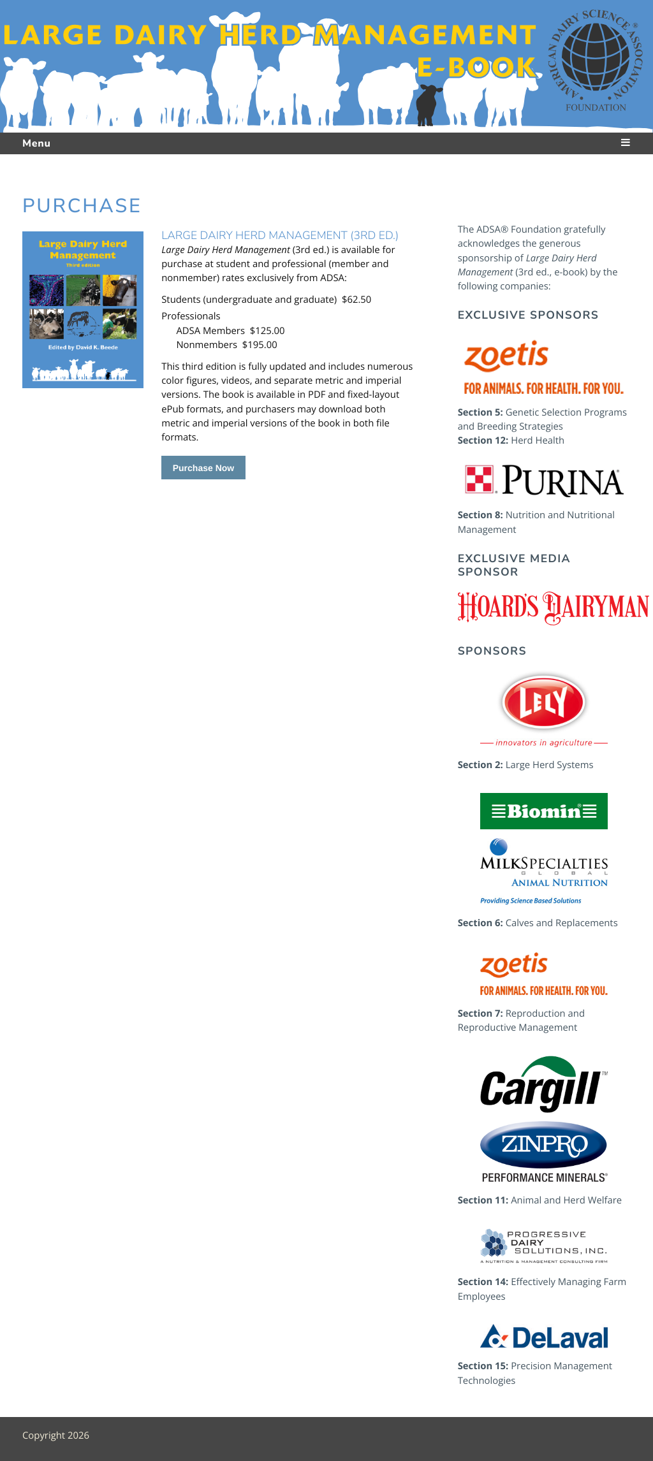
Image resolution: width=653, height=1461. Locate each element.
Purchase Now (203, 468)
